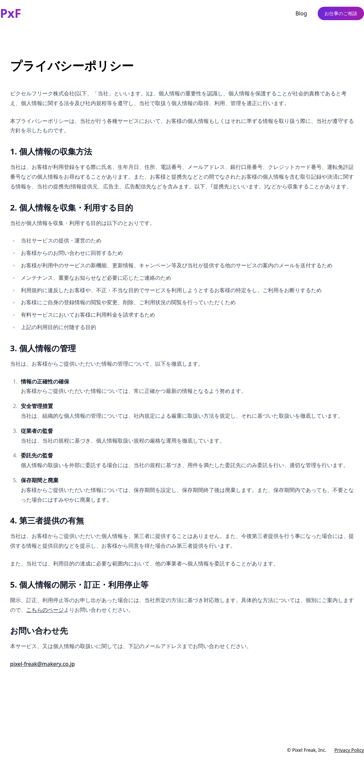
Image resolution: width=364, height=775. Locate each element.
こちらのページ (45, 609)
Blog (301, 13)
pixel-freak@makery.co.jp (42, 664)
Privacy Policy (349, 750)
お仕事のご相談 (340, 13)
